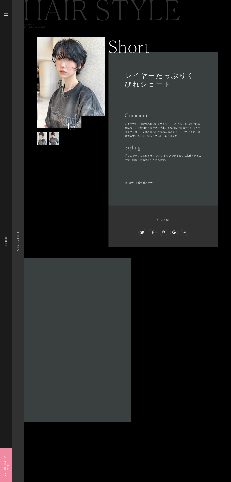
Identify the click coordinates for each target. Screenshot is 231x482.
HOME (6, 241)
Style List (18, 241)
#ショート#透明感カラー (139, 182)
